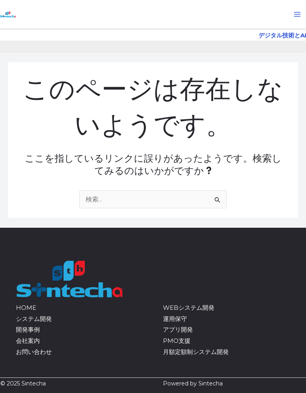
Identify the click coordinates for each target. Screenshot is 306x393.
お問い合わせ (34, 352)
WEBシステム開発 (188, 307)
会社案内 (28, 340)
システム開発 (34, 319)
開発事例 (28, 329)
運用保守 (175, 319)
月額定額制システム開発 (196, 352)
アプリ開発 (178, 329)
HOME (26, 307)
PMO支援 (176, 340)
